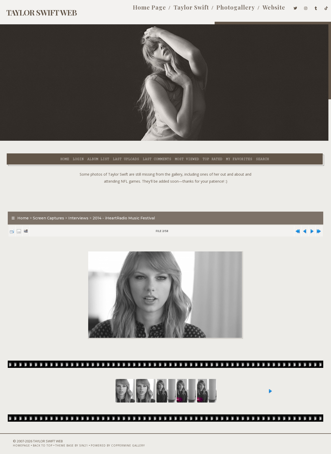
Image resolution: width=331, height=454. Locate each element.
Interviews (75, 205)
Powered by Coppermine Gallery (108, 440)
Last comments (113, 140)
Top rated (168, 140)
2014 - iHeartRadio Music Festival (120, 205)
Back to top (33, 440)
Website (265, 10)
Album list (54, 140)
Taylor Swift (183, 10)
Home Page (141, 10)
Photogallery (227, 10)
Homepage (11, 440)
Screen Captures (45, 205)
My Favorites (195, 140)
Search (218, 140)
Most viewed (143, 140)
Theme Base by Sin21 (62, 440)
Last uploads (82, 140)
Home (20, 140)
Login (34, 140)
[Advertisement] (165, 183)
